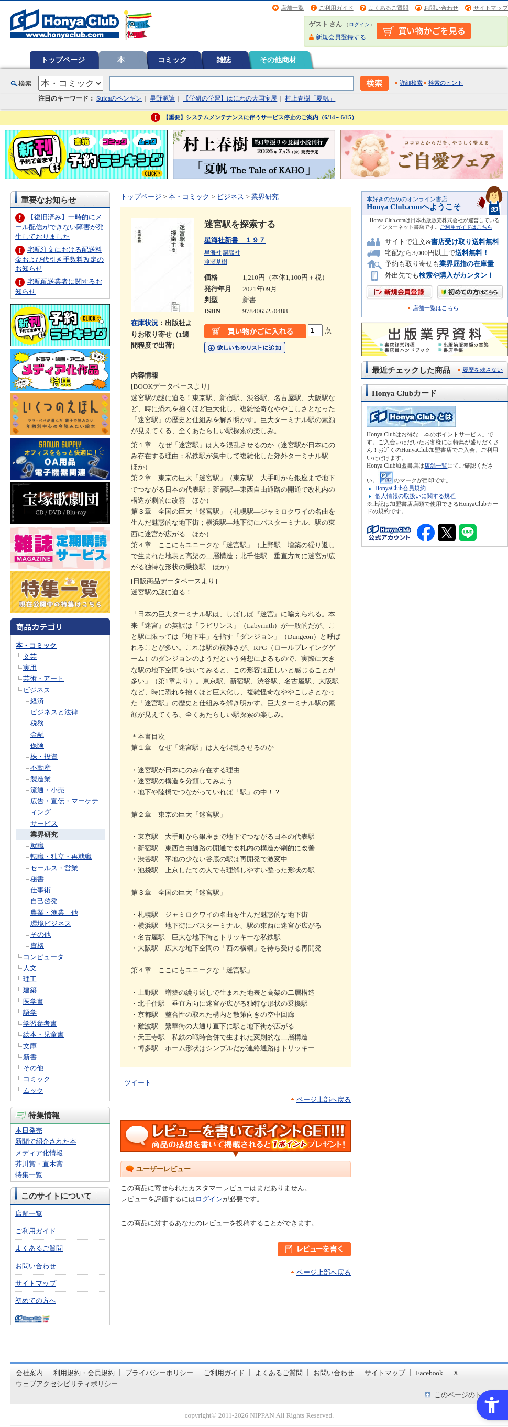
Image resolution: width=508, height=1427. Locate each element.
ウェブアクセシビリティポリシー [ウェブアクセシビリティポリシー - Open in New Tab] (67, 1384)
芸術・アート (43, 678)
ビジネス (36, 690)
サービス (44, 823)
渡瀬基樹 (215, 262)
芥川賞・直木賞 (39, 1164)
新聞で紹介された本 (45, 1141)
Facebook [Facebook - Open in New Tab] (429, 1373)
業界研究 (44, 834)
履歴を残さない (482, 370)
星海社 (213, 252)
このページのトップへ (468, 1395)
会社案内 (29, 1373)
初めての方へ (35, 1300)
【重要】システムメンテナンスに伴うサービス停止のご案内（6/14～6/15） (260, 117)
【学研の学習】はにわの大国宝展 (230, 98)
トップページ (63, 60)
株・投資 (44, 756)
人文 (30, 968)
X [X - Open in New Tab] (456, 1373)
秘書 (37, 879)
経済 (37, 701)
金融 (37, 734)
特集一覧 (28, 1175)
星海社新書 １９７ (235, 240)
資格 (37, 945)
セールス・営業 (54, 868)
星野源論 (162, 98)
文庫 (30, 1046)
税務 (37, 723)
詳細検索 (411, 83)
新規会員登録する (341, 37)
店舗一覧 (292, 8)
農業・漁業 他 (54, 912)
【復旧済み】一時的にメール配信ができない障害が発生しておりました (59, 226)
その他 (40, 934)
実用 (30, 667)
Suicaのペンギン (119, 98)
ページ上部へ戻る (323, 1099)
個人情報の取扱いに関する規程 (415, 496)
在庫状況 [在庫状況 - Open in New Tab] (144, 323)
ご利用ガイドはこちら (466, 227)
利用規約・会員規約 (84, 1373)
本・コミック (36, 645)
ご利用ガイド (336, 8)
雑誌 (223, 60)
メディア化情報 (39, 1153)
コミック (172, 60)
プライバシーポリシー (159, 1373)
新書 (30, 1057)
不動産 (40, 767)
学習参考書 (40, 1023)
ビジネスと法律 (54, 712)
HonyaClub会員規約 (400, 488)
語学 (30, 1012)
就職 (37, 845)
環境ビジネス (50, 923)
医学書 (33, 1001)
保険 (37, 745)
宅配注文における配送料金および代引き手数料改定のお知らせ (59, 259)
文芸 (30, 656)
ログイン (359, 24)
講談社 (231, 252)
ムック (33, 1090)
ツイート (137, 1083)
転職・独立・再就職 (61, 856)
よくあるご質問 (388, 8)
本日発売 (28, 1130)
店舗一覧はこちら (436, 308)
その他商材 (278, 60)
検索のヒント (445, 83)
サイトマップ (490, 8)
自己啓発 (44, 901)
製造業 (40, 779)
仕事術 (40, 890)
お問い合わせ (441, 8)
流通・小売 (47, 790)
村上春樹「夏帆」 (310, 98)
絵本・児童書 (43, 1034)
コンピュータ (43, 957)
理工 (30, 979)
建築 (30, 990)
